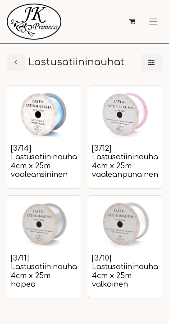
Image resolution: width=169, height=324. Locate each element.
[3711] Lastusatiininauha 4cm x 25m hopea (44, 271)
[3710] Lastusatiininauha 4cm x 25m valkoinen (125, 271)
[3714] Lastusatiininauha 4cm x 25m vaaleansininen (44, 161)
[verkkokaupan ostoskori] (132, 22)
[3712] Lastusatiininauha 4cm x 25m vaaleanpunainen (125, 161)
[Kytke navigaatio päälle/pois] (153, 22)
